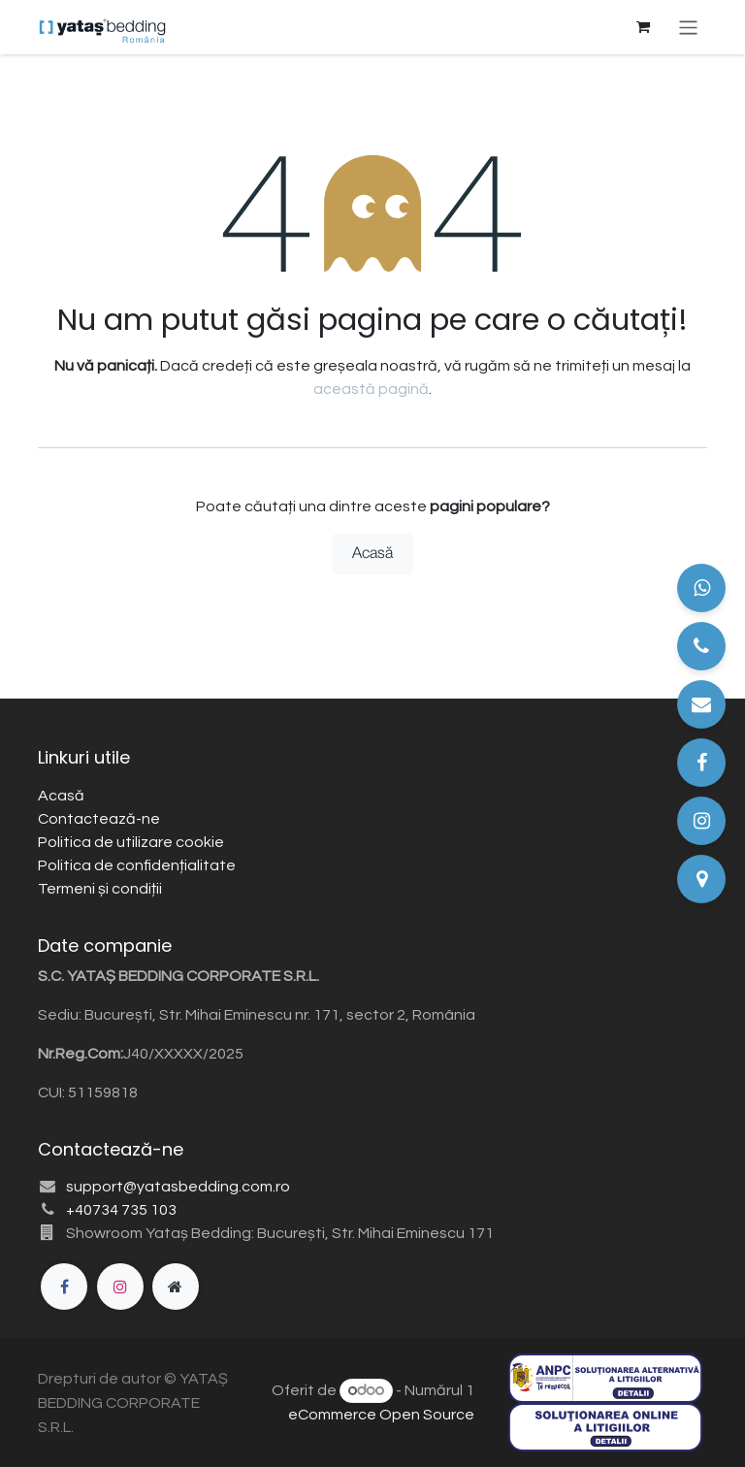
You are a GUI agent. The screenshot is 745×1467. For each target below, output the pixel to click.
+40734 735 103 (121, 1210)
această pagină (371, 389)
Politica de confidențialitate (137, 865)
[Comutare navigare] (688, 27)
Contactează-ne (99, 819)
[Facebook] (64, 1286)
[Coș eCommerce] (643, 27)
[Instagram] (120, 1286)
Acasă (372, 554)
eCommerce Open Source (381, 1414)
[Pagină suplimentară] (175, 1286)
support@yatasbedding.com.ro (178, 1186)
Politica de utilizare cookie (131, 842)
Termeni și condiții (100, 888)
